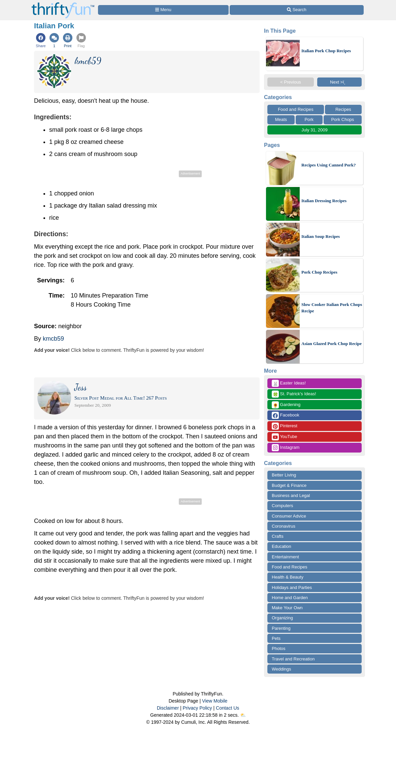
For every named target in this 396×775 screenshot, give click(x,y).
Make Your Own (287, 607)
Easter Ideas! (289, 383)
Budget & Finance (289, 485)
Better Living (284, 474)
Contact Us (227, 708)
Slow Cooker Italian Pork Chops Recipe (331, 308)
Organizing (282, 617)
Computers (282, 505)
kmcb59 (53, 338)
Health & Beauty (287, 577)
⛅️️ (243, 715)
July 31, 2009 (314, 129)
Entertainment (285, 556)
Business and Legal (291, 495)
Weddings (281, 669)
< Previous (290, 82)
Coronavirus (283, 526)
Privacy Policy (197, 708)
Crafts (278, 536)
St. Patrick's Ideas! (294, 394)
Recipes (343, 109)
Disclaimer (168, 708)
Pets (276, 638)
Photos (278, 648)
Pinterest (284, 426)
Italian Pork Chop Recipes (326, 50)
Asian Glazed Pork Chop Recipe (331, 343)
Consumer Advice (289, 516)
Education (281, 546)
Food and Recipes (296, 109)
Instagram (285, 447)
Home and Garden (290, 597)
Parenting (281, 628)
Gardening (286, 404)
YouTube (284, 436)
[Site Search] (297, 10)
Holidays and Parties (292, 587)
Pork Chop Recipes (319, 272)
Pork (309, 119)
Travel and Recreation (293, 658)
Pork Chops (342, 119)
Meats (281, 119)
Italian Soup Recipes (320, 236)
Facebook (285, 415)
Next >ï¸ (339, 82)
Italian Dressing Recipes (323, 200)
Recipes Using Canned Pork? (328, 164)
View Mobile (214, 701)
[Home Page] (63, 4)
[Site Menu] (163, 10)
